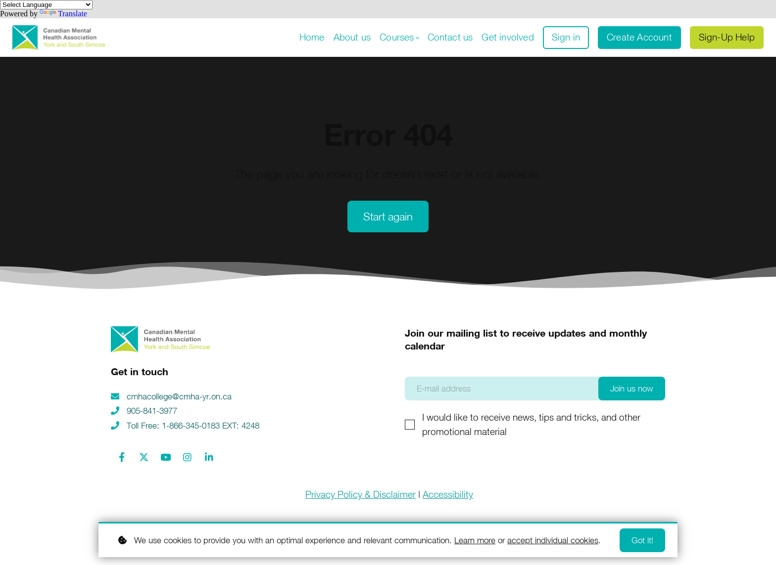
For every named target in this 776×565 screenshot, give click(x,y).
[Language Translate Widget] (46, 4)
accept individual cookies (552, 540)
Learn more (474, 540)
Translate (63, 13)
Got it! (642, 540)
